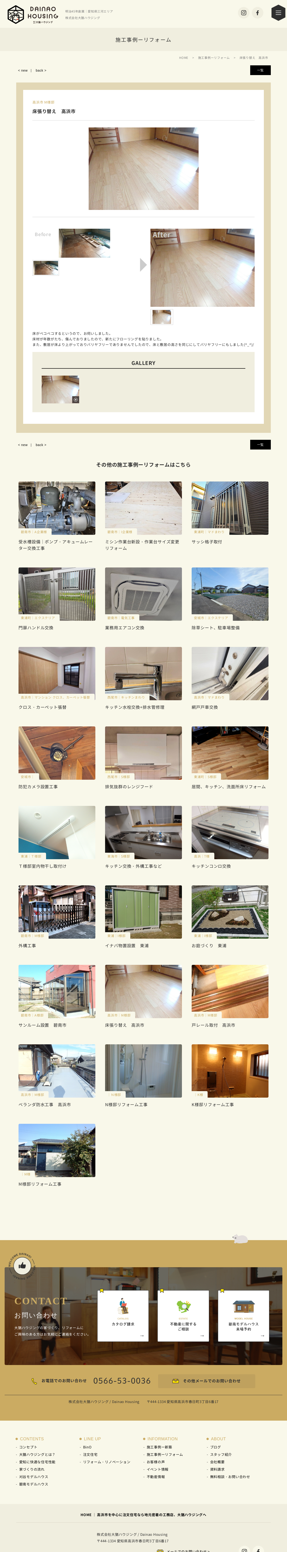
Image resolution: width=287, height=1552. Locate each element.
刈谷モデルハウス (33, 1476)
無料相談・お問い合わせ (230, 1476)
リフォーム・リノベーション (107, 1461)
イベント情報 (158, 1469)
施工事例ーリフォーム (165, 1454)
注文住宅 (90, 1454)
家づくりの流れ (32, 1469)
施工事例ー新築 (159, 1446)
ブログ (215, 1446)
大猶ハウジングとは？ (37, 1454)
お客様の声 (156, 1461)
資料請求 (217, 1469)
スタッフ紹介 (221, 1454)
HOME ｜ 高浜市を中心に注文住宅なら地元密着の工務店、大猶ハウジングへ (143, 1514)
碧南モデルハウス (33, 1484)
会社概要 (217, 1461)
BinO (87, 1446)
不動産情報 (156, 1476)
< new (23, 70)
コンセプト (28, 1446)
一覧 (260, 70)
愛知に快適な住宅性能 (37, 1461)
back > (41, 70)
